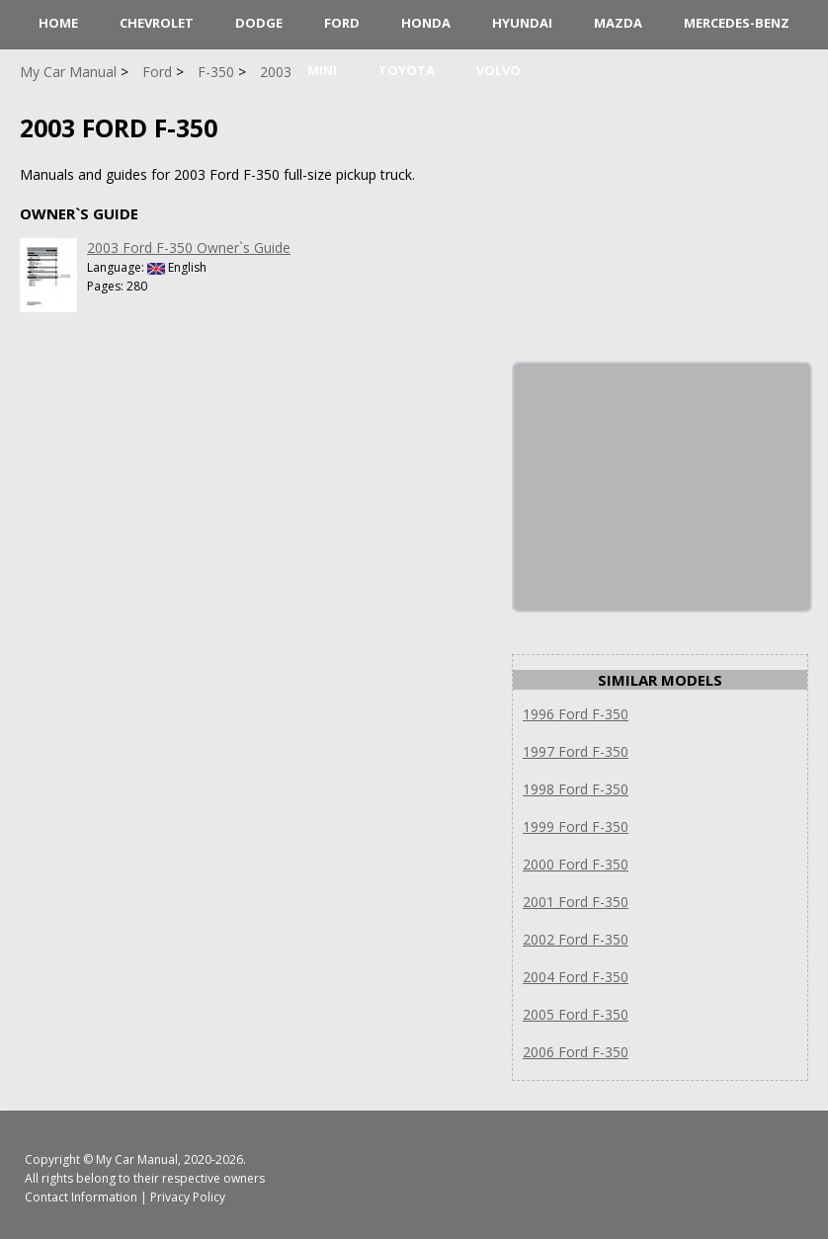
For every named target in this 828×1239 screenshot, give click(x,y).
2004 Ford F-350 (575, 976)
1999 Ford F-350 (575, 826)
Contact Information (81, 1197)
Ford (342, 23)
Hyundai (522, 23)
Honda (426, 23)
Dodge (259, 23)
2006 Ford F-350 (575, 1051)
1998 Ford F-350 (575, 789)
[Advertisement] (662, 487)
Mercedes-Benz (736, 23)
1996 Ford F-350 (575, 713)
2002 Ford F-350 (575, 939)
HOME (58, 23)
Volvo (498, 70)
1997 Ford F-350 (575, 751)
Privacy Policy (187, 1197)
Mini (322, 70)
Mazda (618, 23)
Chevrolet (157, 23)
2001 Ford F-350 (575, 901)
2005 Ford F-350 (575, 1014)
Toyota (406, 70)
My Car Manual (137, 1159)
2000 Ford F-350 (575, 864)
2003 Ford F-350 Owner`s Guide (188, 247)
